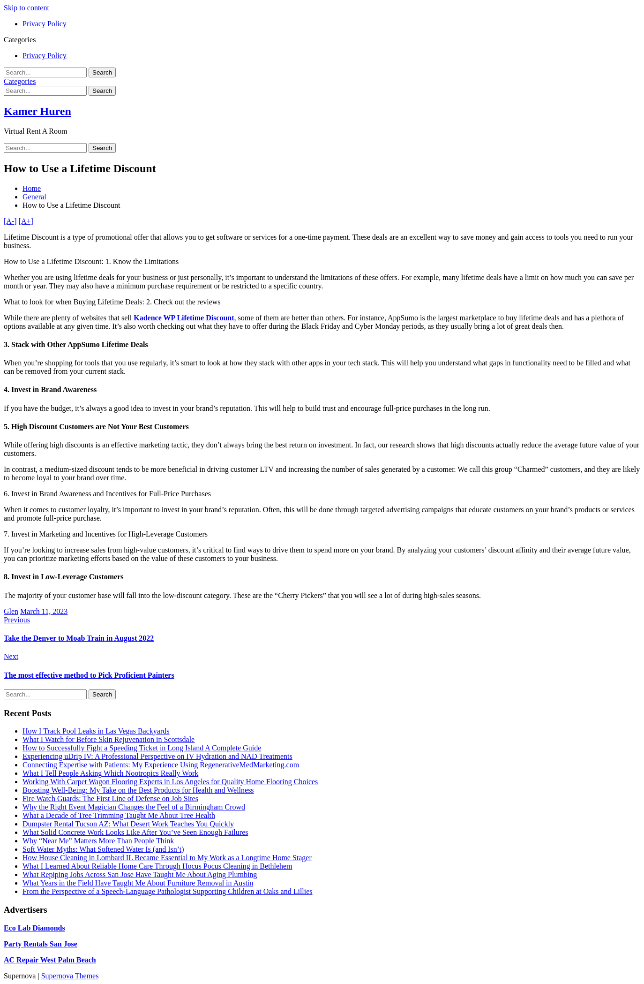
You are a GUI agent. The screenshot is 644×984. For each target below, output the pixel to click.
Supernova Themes (70, 976)
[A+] (26, 221)
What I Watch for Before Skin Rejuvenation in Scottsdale (108, 739)
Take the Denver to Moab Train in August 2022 (79, 638)
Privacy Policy (44, 24)
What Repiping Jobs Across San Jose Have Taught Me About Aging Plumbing (139, 874)
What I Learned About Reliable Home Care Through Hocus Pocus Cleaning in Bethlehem (157, 866)
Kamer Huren (37, 111)
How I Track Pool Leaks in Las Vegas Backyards (95, 731)
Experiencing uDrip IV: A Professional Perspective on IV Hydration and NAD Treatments (157, 756)
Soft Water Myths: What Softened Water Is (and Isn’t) (103, 849)
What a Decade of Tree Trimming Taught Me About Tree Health (118, 815)
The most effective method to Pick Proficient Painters (89, 675)
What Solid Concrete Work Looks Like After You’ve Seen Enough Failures (135, 832)
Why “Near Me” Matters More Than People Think (98, 841)
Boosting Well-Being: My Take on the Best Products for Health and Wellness (138, 790)
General (34, 197)
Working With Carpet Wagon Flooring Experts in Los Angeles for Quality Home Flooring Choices (170, 782)
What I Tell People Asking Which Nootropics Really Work (110, 773)
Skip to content (26, 8)
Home (31, 188)
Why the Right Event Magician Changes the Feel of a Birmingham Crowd (133, 807)
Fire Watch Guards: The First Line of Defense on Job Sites (110, 798)
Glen (11, 611)
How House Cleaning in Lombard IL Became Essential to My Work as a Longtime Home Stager (167, 858)
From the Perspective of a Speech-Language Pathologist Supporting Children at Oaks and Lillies (167, 891)
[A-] (10, 221)
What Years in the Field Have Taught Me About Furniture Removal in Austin (137, 883)
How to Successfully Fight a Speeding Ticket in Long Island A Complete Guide (141, 748)
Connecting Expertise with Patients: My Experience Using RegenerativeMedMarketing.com (160, 765)
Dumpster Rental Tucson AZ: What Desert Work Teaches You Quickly (128, 824)
